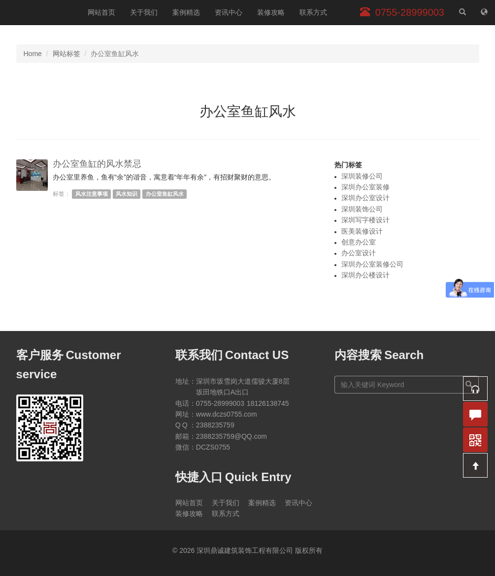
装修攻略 (271, 12)
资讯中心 (228, 12)
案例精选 (186, 12)
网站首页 (101, 12)
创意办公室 (358, 242)
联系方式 (313, 12)
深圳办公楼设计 (365, 275)
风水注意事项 (91, 194)
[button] (475, 388)
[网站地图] (484, 12)
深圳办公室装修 (365, 187)
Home (33, 54)
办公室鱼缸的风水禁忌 (97, 164)
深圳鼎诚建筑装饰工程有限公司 (40, 12)
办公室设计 (358, 253)
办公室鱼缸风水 (165, 194)
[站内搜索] (462, 12)
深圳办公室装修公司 (372, 264)
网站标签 (66, 54)
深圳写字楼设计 (365, 220)
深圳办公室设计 (365, 198)
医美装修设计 (362, 231)
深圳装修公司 (362, 176)
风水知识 (126, 194)
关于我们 (144, 12)
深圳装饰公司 (362, 209)
